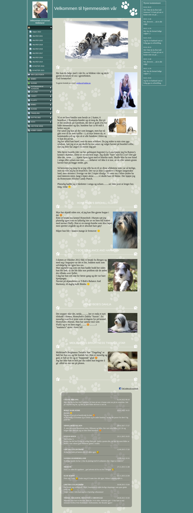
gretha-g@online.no (83, 83)
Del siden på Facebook (130, 388)
